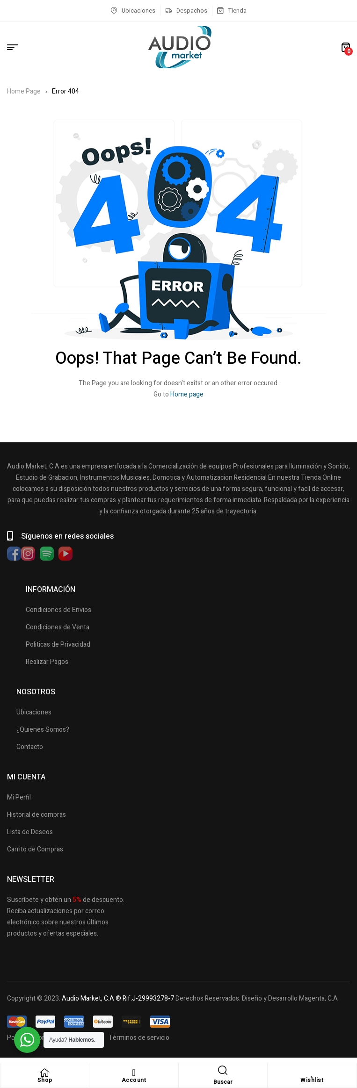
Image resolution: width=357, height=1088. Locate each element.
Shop (44, 1080)
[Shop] (45, 1072)
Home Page (24, 91)
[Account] (133, 1072)
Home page (187, 394)
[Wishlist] (312, 1072)
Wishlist (311, 1080)
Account (134, 1080)
